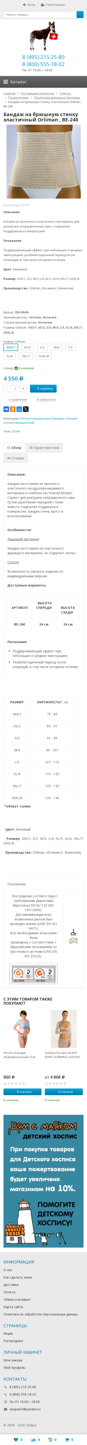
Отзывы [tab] (15, 458)
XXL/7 (26, 356)
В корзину (42, 388)
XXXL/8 (44, 356)
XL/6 (9, 356)
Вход (29, 5)
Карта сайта (13, 1307)
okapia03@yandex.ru (25, 1409)
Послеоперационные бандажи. (42, 418)
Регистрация (53, 5)
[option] (22, 1056)
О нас (7, 1270)
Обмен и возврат (17, 1299)
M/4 (56, 347)
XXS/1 (10, 347)
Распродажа (13, 1341)
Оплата (9, 1292)
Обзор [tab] (14, 447)
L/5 (70, 347)
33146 (15, 431)
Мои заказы (12, 1360)
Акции (8, 1333)
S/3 (42, 347)
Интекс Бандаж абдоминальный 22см (19, 1055)
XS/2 (27, 347)
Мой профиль (14, 1367)
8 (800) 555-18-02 (43, 63)
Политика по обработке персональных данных (40, 1314)
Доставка (11, 1284)
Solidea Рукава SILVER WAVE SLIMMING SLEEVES (62, 1055)
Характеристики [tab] (44, 447)
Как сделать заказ (17, 1277)
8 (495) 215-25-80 (43, 56)
